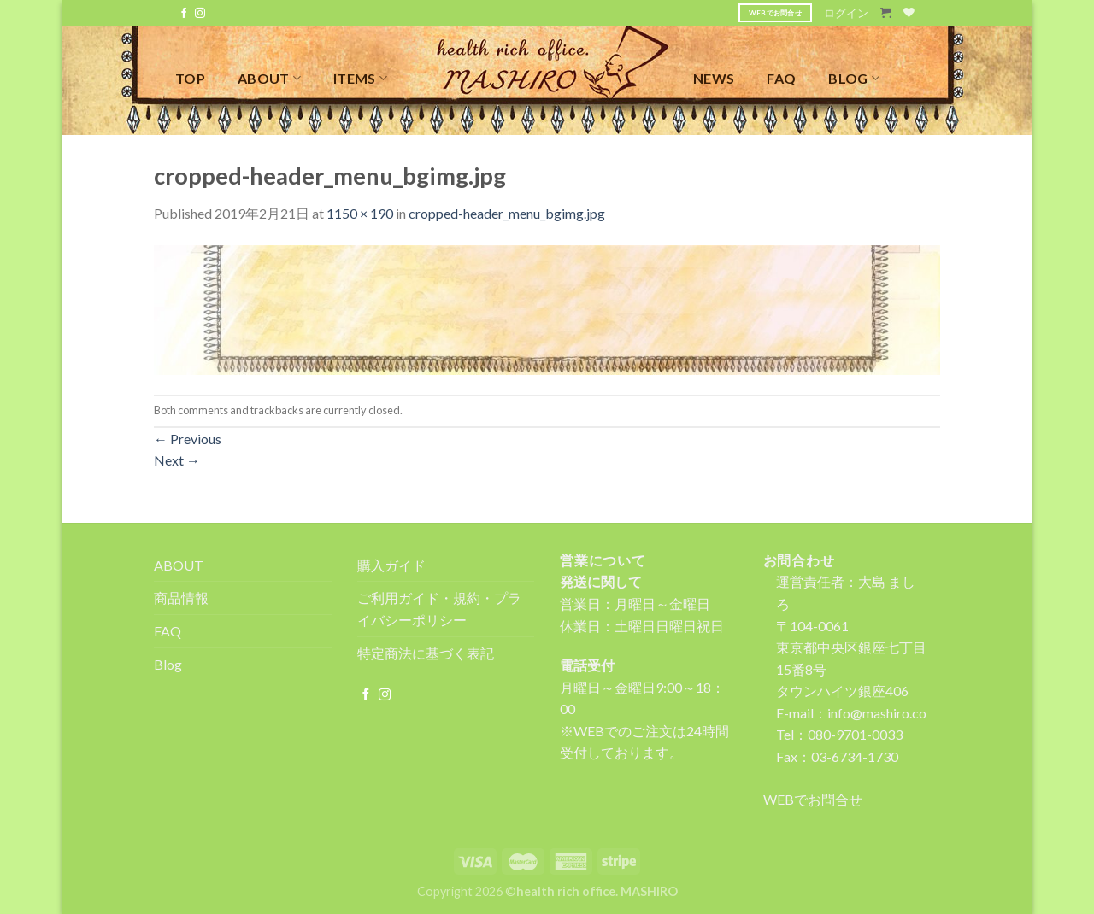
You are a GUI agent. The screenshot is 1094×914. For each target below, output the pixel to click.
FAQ (781, 78)
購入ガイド (391, 565)
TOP (190, 78)
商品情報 (181, 597)
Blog (168, 664)
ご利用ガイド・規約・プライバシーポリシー (439, 608)
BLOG (853, 78)
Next (177, 460)
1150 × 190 (359, 213)
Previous (187, 439)
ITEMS (360, 78)
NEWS (713, 78)
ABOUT (269, 78)
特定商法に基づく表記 (425, 653)
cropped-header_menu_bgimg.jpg (507, 213)
